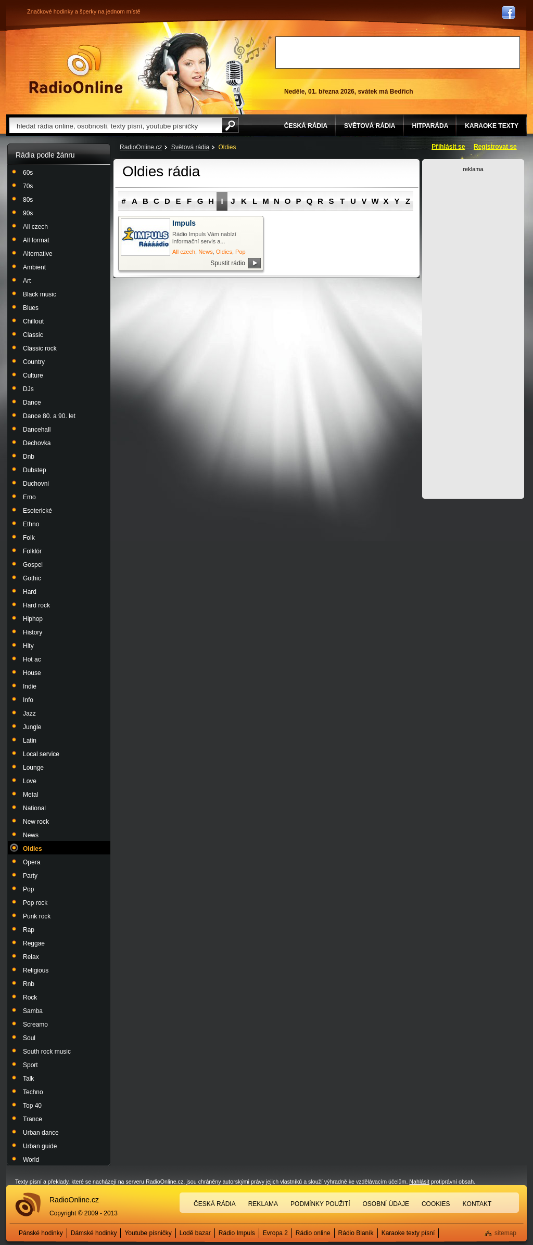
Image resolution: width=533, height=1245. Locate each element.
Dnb (28, 456)
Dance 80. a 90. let (49, 416)
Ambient (34, 267)
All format (36, 240)
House (32, 673)
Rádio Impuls (237, 1233)
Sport (30, 1065)
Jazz (29, 713)
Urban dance (41, 1132)
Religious (35, 970)
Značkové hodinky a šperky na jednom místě (84, 11)
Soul (29, 1038)
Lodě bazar (195, 1233)
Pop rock (35, 902)
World (31, 1159)
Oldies (32, 848)
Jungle (32, 727)
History (32, 632)
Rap (28, 929)
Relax (31, 957)
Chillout (33, 321)
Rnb (28, 984)
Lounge (33, 767)
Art (27, 280)
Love (29, 781)
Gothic (32, 578)
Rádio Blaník (356, 1233)
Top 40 (32, 1105)
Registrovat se (495, 146)
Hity (28, 646)
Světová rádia (190, 147)
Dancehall (36, 429)
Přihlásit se (448, 146)
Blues (31, 308)
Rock (30, 997)
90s (28, 213)
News (31, 835)
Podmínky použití (320, 1204)
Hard (29, 591)
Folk (29, 537)
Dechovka (36, 443)
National (34, 808)
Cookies (436, 1204)
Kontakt (477, 1204)
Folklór (32, 551)
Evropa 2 (275, 1233)
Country (34, 362)
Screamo (35, 1024)
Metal (30, 794)
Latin (29, 740)
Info (28, 700)
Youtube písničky (147, 1233)
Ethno (31, 524)
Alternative (38, 253)
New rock (36, 821)
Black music (39, 294)
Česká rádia (215, 1204)
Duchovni (36, 483)
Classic (33, 335)
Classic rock (40, 348)
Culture (33, 375)
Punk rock (36, 916)
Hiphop (33, 618)
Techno (33, 1092)
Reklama (263, 1204)
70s (28, 186)
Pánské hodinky (41, 1233)
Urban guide (40, 1146)
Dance (32, 402)
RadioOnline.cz (141, 147)
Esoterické (37, 510)
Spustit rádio (227, 263)
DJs (28, 389)
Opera (31, 862)
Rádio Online (76, 69)
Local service (41, 754)
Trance (32, 1119)
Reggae (34, 943)
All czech (35, 226)
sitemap (505, 1233)
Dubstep (34, 470)
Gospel (33, 564)
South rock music (47, 1051)
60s (28, 172)
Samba (33, 1011)
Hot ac (32, 659)
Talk (28, 1078)
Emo (29, 497)
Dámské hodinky (94, 1233)
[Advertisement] (397, 52)
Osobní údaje (386, 1204)
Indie (29, 686)
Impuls (184, 223)
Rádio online (313, 1233)
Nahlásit (419, 1181)
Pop (28, 889)
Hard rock (36, 605)
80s (28, 199)
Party (30, 875)
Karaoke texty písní (408, 1233)
